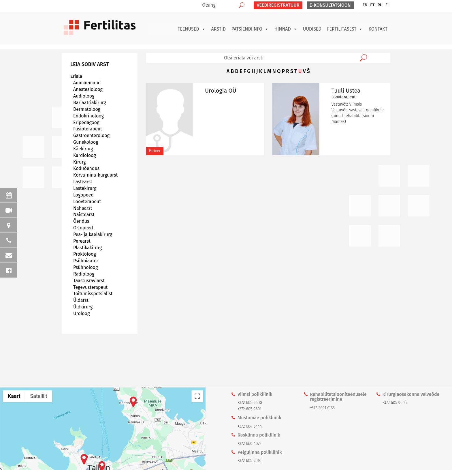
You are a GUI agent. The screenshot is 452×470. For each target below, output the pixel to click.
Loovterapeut (87, 201)
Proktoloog (84, 254)
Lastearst (82, 181)
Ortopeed (83, 228)
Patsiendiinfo (250, 29)
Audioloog (84, 96)
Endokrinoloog (88, 116)
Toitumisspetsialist (92, 293)
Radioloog (83, 274)
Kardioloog (84, 155)
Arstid (218, 29)
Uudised (312, 29)
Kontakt (377, 29)
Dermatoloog (86, 109)
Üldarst (80, 300)
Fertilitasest (345, 29)
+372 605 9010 (249, 460)
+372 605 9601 (249, 409)
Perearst (82, 241)
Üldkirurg (83, 307)
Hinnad (285, 29)
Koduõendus (86, 168)
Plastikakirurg (87, 247)
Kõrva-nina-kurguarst (95, 175)
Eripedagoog (86, 122)
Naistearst (84, 214)
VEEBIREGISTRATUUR (278, 5)
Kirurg (79, 162)
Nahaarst (82, 208)
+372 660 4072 (249, 443)
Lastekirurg (85, 188)
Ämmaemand (87, 82)
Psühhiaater (85, 260)
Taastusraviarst (89, 280)
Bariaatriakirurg (89, 102)
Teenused (191, 29)
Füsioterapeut (87, 129)
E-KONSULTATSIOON (330, 5)
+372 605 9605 (395, 402)
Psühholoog (85, 267)
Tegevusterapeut (90, 287)
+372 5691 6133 (322, 407)
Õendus (81, 221)
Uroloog (81, 313)
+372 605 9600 (250, 402)
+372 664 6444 (250, 426)
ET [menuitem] (372, 5)
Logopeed (83, 195)
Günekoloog (85, 142)
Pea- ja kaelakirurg (92, 234)
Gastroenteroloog (91, 135)
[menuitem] (365, 5)
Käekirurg (83, 148)
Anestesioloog (88, 89)
